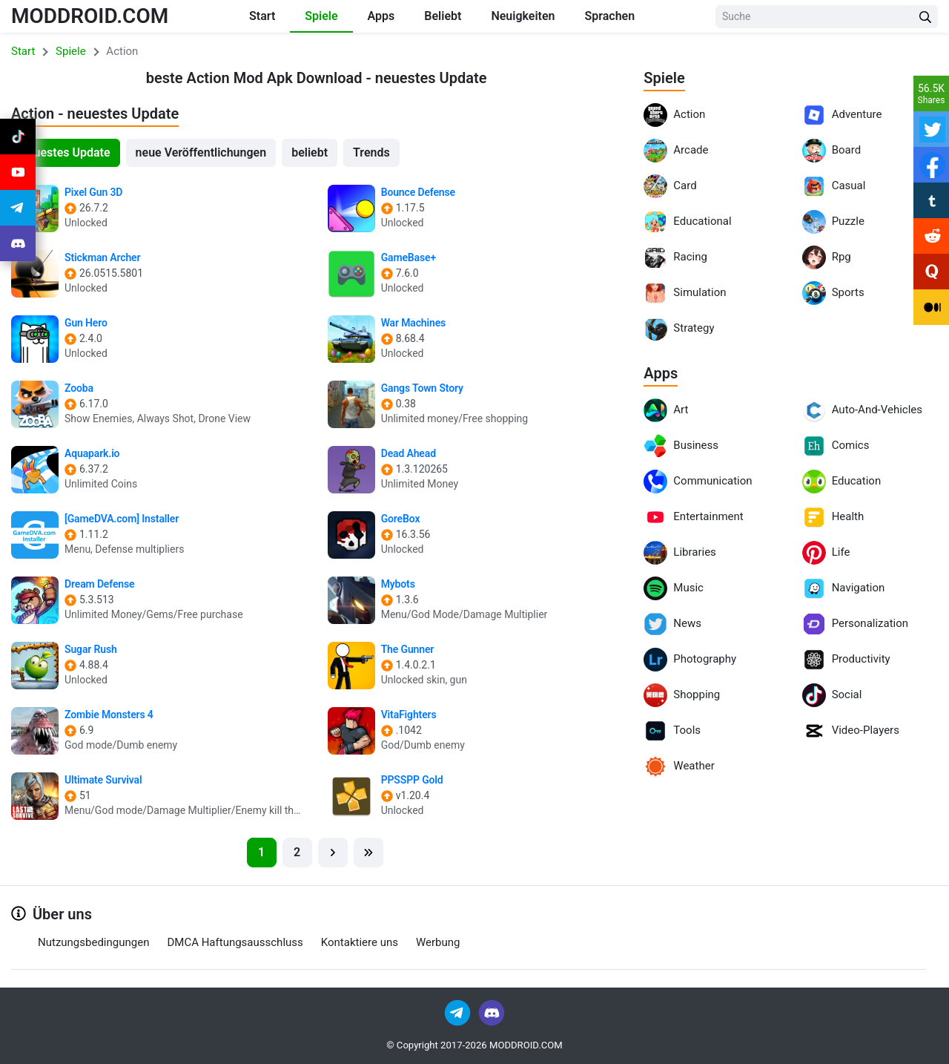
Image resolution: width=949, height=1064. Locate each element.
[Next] (333, 852)
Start (262, 16)
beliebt (309, 152)
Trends (371, 152)
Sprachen (609, 16)
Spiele (321, 16)
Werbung (438, 942)
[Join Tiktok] (18, 136)
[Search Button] (925, 16)
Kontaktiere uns (359, 942)
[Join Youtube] (18, 172)
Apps (381, 16)
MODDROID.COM (89, 16)
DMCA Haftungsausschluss (234, 942)
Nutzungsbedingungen (93, 942)
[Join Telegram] (458, 1011)
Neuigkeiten (523, 16)
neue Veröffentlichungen (201, 152)
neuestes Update (65, 152)
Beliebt (442, 16)
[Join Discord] (491, 1011)
